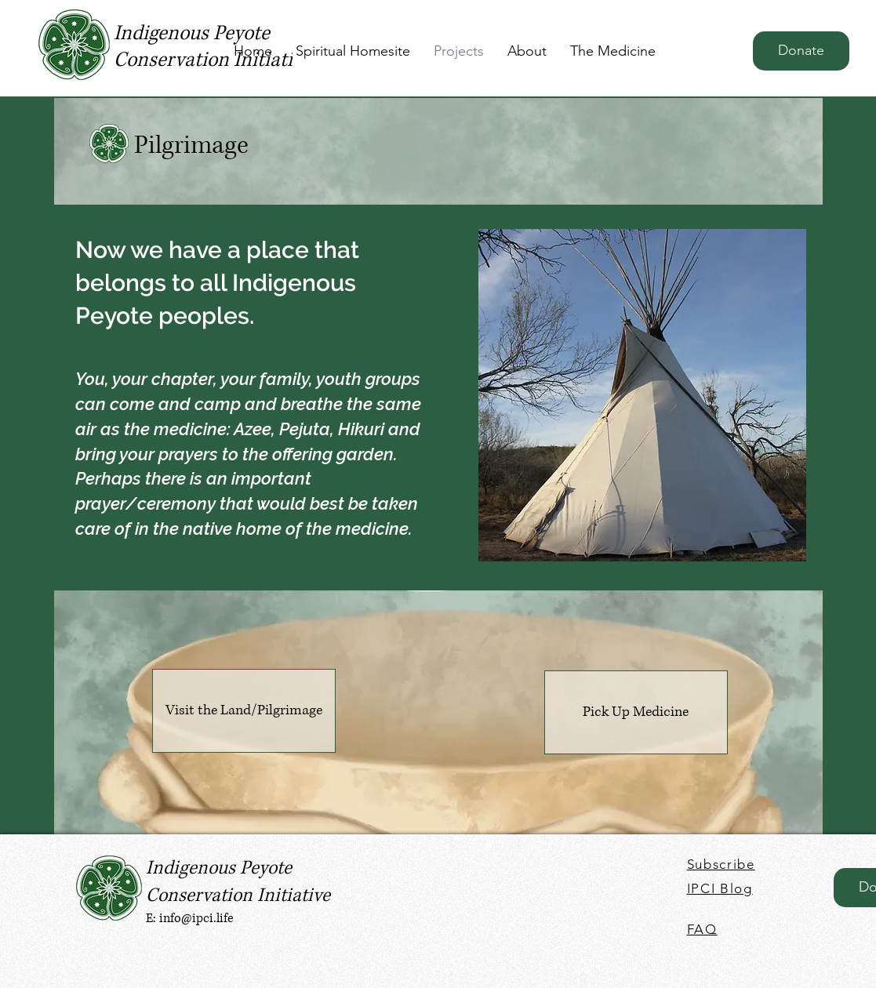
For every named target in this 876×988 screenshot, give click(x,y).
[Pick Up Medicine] (636, 712)
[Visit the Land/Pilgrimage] (244, 711)
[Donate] (801, 51)
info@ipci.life (196, 918)
